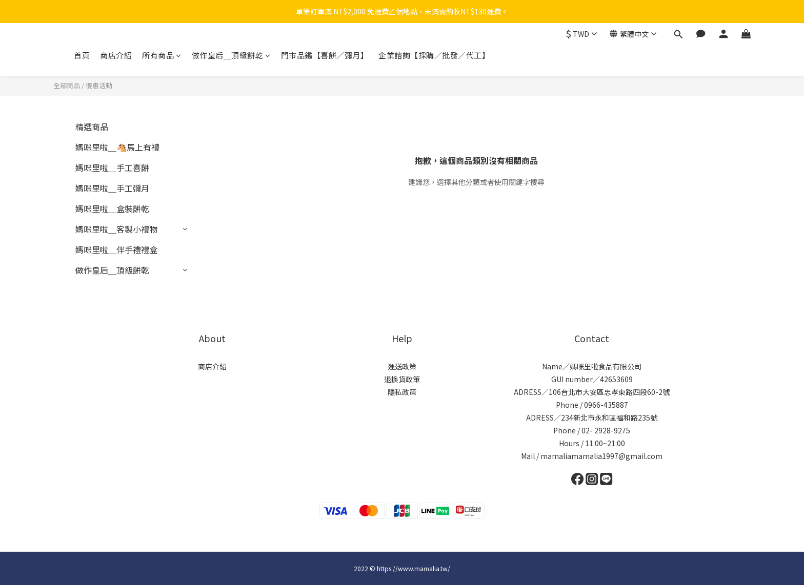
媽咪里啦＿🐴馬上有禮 (117, 147)
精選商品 (91, 126)
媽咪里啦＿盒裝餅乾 (112, 208)
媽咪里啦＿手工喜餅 (112, 167)
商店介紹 (116, 55)
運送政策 (402, 366)
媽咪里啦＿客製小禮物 (116, 229)
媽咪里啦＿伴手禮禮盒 (116, 249)
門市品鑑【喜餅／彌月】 (325, 55)
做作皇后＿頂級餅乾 (231, 55)
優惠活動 (99, 85)
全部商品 (66, 85)
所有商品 (162, 55)
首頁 (82, 55)
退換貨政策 (402, 379)
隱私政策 (402, 392)
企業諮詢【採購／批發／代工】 (434, 55)
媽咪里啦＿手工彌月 (112, 188)
